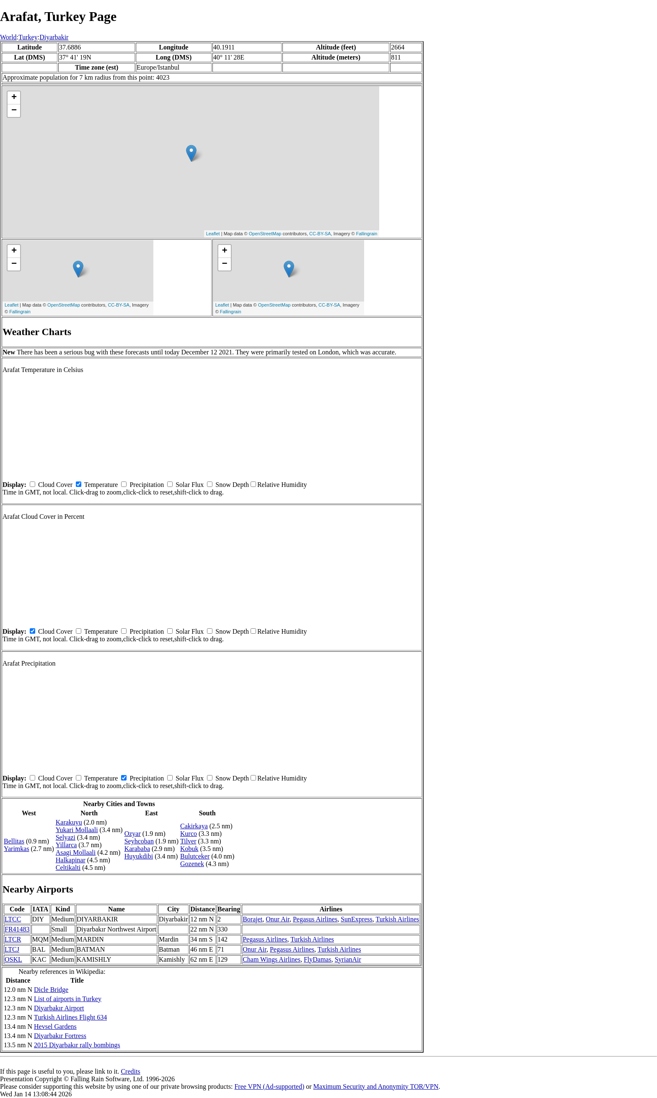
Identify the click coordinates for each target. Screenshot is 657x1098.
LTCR (13, 939)
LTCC (13, 919)
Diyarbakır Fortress (60, 1035)
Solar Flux (190, 484)
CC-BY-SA (320, 233)
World (8, 37)
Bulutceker (195, 856)
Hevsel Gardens (55, 1026)
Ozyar (132, 833)
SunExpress (356, 919)
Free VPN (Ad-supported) (269, 1086)
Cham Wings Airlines (271, 959)
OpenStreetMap (265, 233)
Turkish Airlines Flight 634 (70, 1017)
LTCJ (12, 949)
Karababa (137, 848)
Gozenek (192, 863)
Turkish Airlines (397, 919)
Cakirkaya (194, 826)
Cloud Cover (55, 484)
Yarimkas (16, 848)
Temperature (101, 484)
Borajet (252, 919)
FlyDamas (317, 959)
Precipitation (146, 484)
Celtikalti (68, 867)
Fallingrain (367, 233)
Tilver (188, 841)
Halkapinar (70, 860)
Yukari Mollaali (77, 829)
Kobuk (189, 848)
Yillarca (66, 844)
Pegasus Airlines (315, 919)
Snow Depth (232, 484)
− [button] (14, 110)
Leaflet (213, 233)
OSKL (13, 959)
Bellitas (14, 841)
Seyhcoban (139, 841)
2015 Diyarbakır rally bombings (77, 1045)
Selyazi (65, 837)
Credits (130, 1071)
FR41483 (17, 929)
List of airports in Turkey (67, 998)
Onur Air (278, 919)
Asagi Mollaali (76, 852)
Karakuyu (69, 822)
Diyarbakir (53, 37)
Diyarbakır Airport (59, 1008)
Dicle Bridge (51, 989)
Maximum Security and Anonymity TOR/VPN (376, 1086)
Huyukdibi (138, 856)
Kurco (188, 833)
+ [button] (14, 97)
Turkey (28, 37)
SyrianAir (348, 959)
